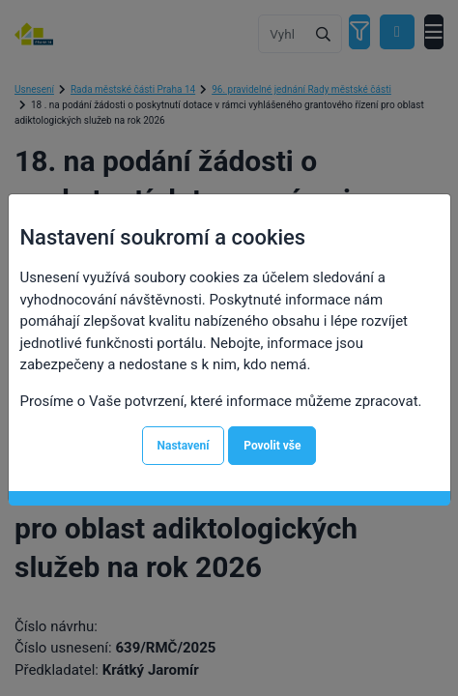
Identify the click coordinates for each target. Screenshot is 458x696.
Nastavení (183, 445)
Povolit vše (272, 445)
